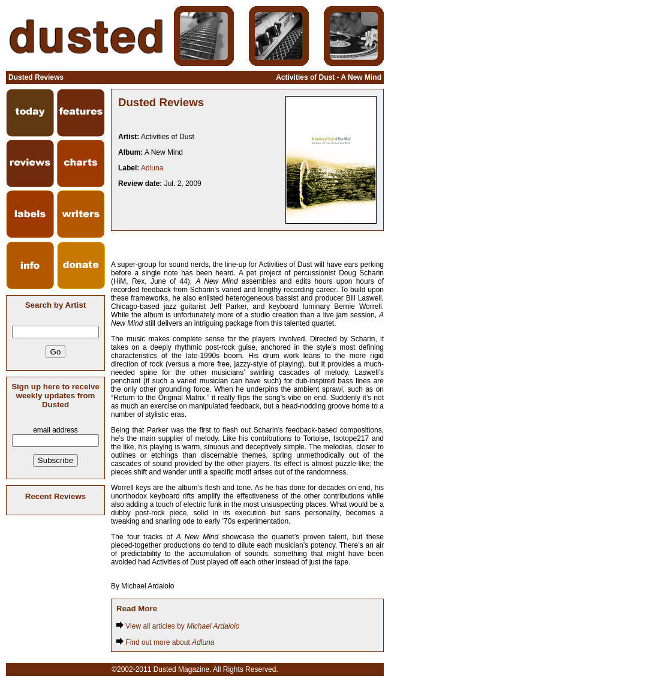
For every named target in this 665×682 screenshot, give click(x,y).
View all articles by (177, 626)
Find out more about (165, 642)
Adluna (152, 168)
